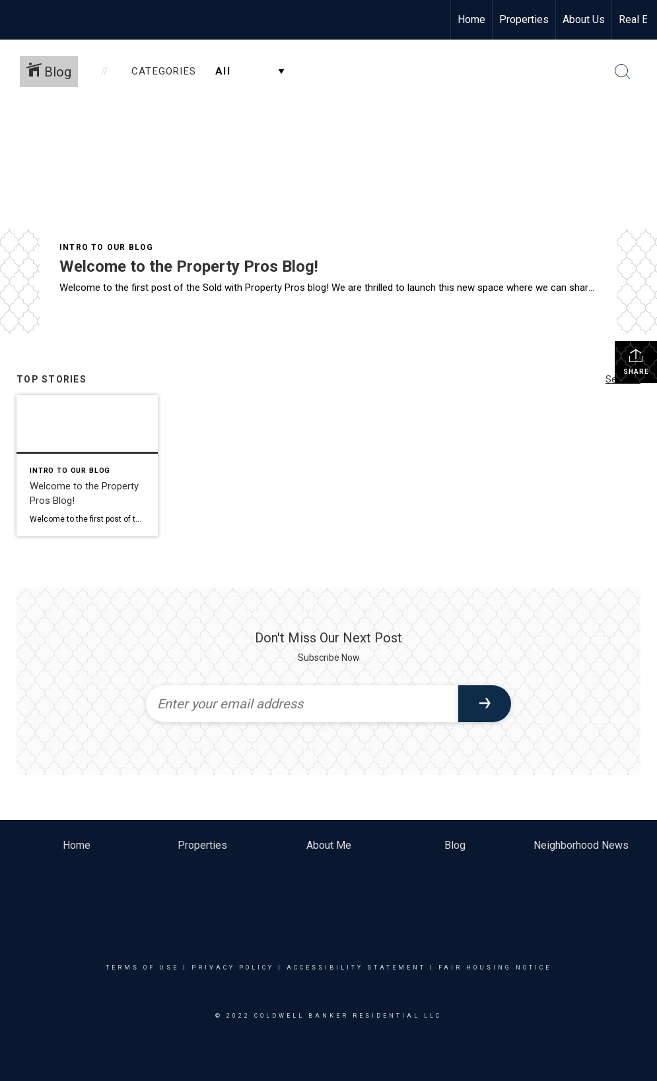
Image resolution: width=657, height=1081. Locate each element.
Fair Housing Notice (494, 967)
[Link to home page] (17, 20)
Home (471, 19)
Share (636, 361)
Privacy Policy (232, 967)
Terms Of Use (142, 967)
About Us (584, 19)
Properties (524, 19)
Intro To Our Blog (106, 247)
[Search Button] (622, 72)
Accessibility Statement (356, 967)
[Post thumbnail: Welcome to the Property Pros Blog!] (87, 465)
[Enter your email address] (302, 703)
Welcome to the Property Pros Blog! (188, 266)
